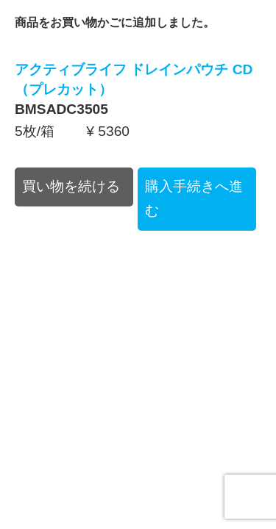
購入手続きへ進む (194, 198)
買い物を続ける (71, 186)
